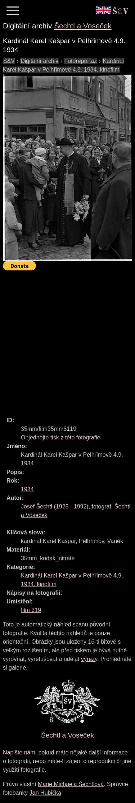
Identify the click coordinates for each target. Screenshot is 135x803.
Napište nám (19, 752)
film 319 (31, 610)
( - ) (55, 506)
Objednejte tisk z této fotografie (60, 437)
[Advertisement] (67, 340)
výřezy (89, 659)
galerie (17, 668)
